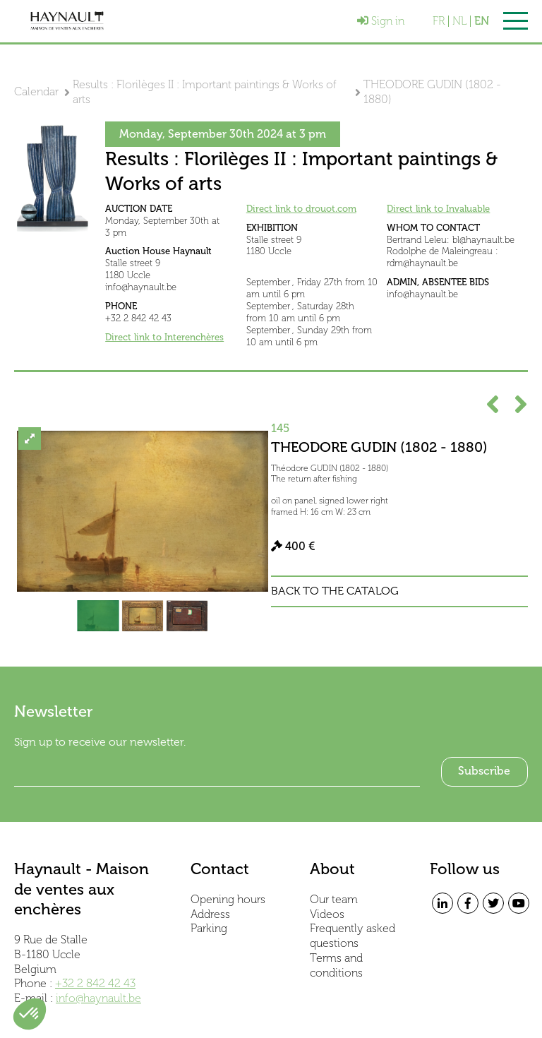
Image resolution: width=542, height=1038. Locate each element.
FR (439, 21)
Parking (209, 928)
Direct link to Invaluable (438, 208)
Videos (327, 914)
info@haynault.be (98, 998)
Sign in (380, 21)
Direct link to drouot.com (301, 208)
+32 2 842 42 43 (95, 983)
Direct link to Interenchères (164, 337)
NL (459, 21)
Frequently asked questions (352, 935)
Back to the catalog (335, 591)
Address (210, 914)
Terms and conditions (336, 965)
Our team (334, 899)
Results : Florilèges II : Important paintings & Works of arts (205, 92)
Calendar (36, 91)
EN (481, 21)
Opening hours (228, 899)
